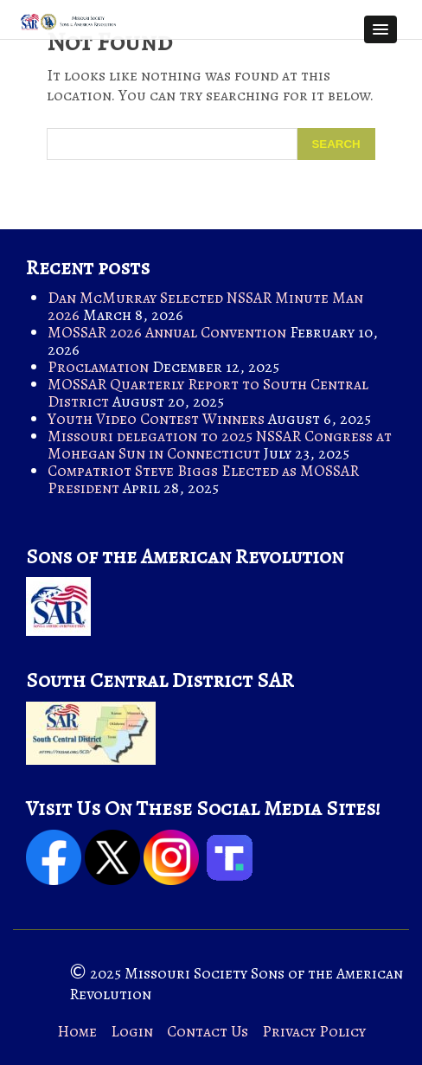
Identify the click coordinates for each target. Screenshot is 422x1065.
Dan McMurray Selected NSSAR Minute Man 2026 (205, 306)
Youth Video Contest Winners (156, 418)
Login (132, 1031)
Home (77, 1031)
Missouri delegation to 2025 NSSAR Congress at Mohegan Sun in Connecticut (220, 445)
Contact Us (207, 1031)
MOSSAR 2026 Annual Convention (167, 332)
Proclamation (98, 366)
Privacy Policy (314, 1031)
